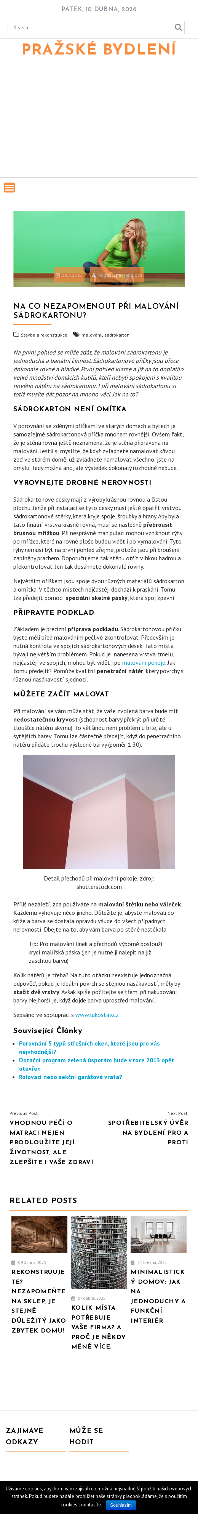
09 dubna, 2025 (28, 1262)
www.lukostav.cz (97, 1014)
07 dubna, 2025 (88, 1298)
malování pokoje (143, 662)
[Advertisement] (99, 120)
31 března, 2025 (149, 1262)
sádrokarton (116, 335)
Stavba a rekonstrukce (44, 335)
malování (91, 335)
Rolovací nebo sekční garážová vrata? (70, 1077)
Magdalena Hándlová (117, 275)
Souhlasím (121, 1505)
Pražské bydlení (99, 50)
